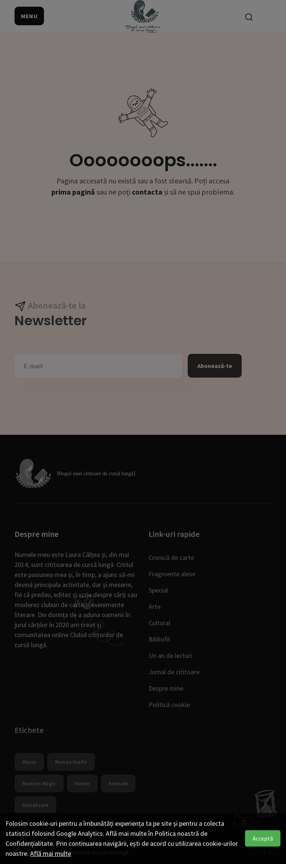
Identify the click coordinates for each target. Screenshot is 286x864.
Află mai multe (50, 853)
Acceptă (262, 838)
